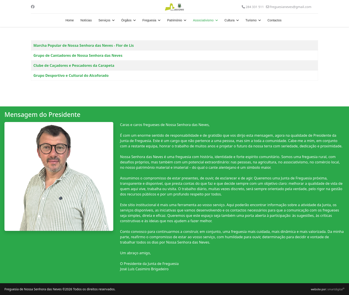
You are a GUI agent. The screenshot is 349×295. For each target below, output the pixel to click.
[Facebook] (32, 6)
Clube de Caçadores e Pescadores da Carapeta (73, 65)
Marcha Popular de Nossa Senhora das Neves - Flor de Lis (83, 45)
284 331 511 (255, 7)
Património (174, 20)
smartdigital (336, 289)
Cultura (230, 20)
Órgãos (126, 20)
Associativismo (203, 20)
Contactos (275, 20)
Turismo (251, 20)
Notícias (86, 20)
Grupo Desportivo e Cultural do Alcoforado (71, 75)
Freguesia (149, 20)
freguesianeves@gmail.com (290, 7)
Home (69, 20)
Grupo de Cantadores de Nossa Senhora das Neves (77, 55)
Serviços (104, 20)
